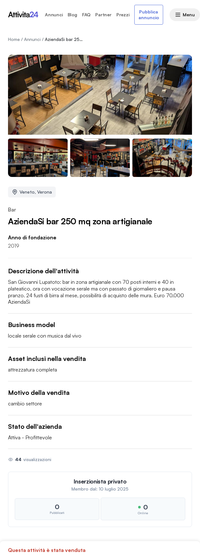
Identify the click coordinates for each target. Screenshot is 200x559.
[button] (100, 499)
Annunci (54, 14)
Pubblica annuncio (148, 14)
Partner (103, 14)
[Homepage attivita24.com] (23, 15)
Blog (72, 14)
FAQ (86, 14)
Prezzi (122, 14)
